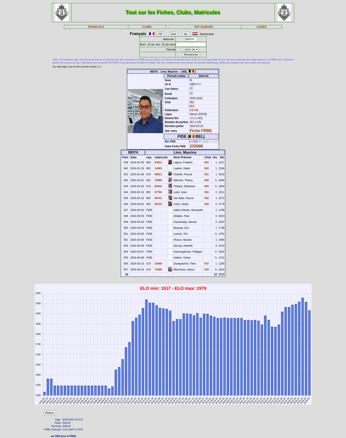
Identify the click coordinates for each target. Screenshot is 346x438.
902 (191, 102)
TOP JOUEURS (203, 26)
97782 (158, 192)
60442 (158, 186)
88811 (158, 174)
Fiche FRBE (201, 131)
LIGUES (262, 26)
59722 (158, 204)
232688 (196, 146)
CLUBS (146, 26)
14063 (158, 168)
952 (206, 186)
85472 (158, 198)
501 (206, 174)
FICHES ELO (96, 26)
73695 (158, 269)
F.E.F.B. (194, 110)
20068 (158, 263)
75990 (158, 180)
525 (206, 269)
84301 (158, 162)
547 (206, 263)
